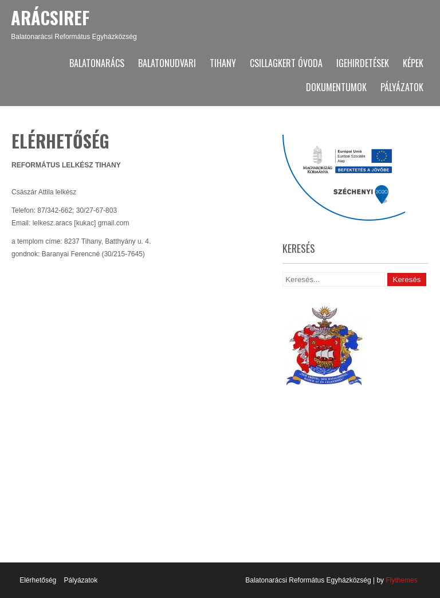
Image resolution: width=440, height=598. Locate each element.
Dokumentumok (336, 87)
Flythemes (401, 580)
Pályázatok (401, 87)
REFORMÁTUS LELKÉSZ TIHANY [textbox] (66, 165)
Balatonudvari (167, 63)
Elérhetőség (37, 580)
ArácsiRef (50, 17)
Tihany (223, 63)
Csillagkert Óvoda (286, 63)
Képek (413, 63)
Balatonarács (96, 63)
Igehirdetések (362, 63)
